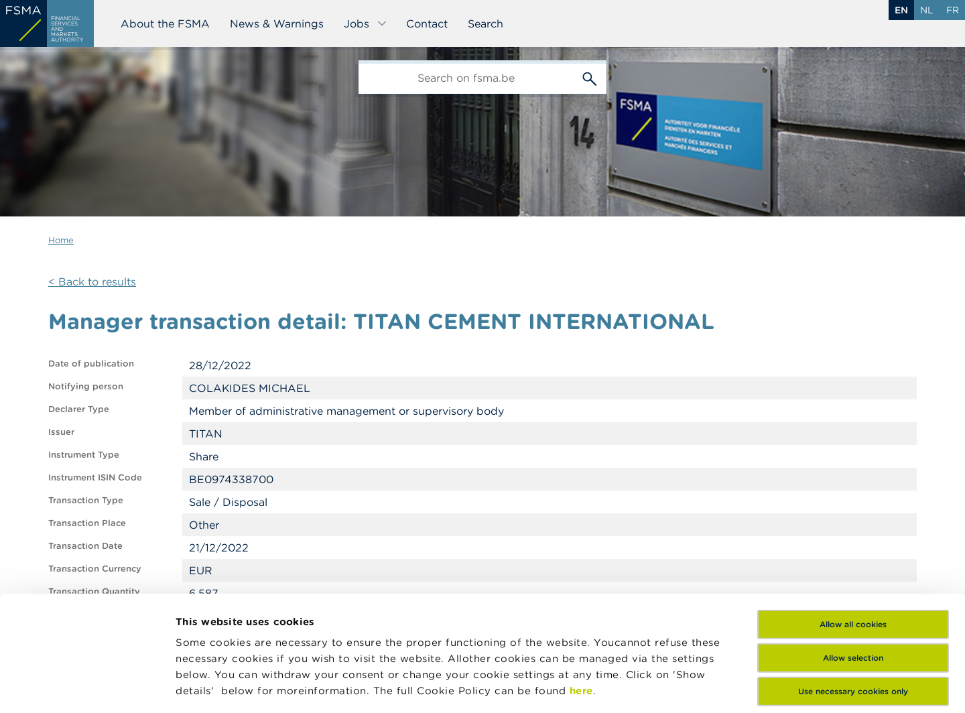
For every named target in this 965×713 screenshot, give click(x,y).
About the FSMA (165, 23)
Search (485, 23)
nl (927, 10)
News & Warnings (277, 23)
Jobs (365, 23)
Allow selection (853, 550)
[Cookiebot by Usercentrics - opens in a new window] (86, 687)
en (901, 10)
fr (952, 10)
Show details (209, 686)
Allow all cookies (853, 516)
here (581, 582)
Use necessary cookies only (853, 583)
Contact (427, 23)
